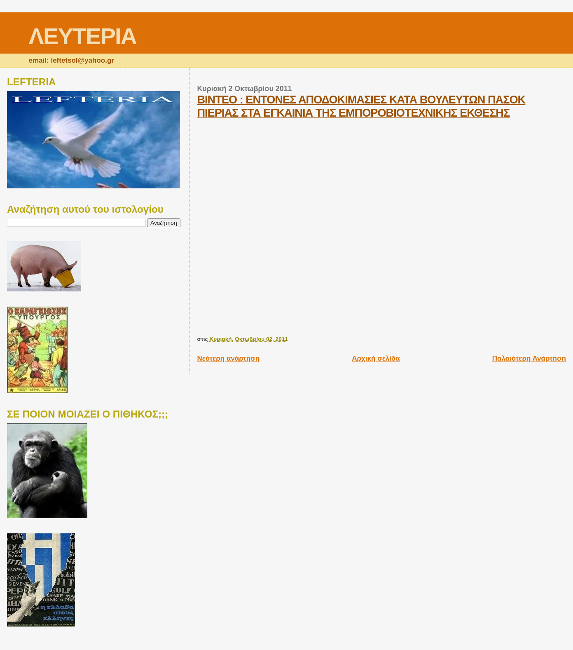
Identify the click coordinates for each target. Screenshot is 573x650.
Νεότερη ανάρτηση (228, 358)
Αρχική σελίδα (376, 358)
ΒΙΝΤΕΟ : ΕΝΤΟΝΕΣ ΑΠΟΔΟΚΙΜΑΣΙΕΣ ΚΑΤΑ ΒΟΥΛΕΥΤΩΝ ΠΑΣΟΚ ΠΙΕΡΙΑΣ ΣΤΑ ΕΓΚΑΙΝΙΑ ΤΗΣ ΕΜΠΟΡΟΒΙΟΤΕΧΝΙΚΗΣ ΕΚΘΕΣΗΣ (361, 106)
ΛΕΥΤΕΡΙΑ (82, 36)
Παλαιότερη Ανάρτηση (529, 358)
